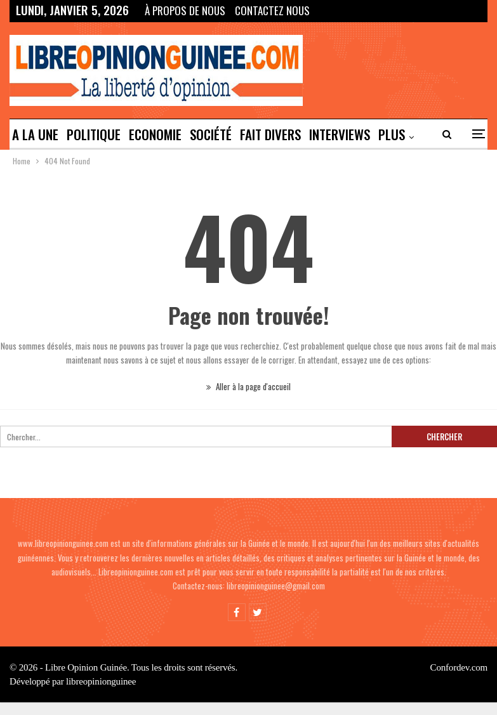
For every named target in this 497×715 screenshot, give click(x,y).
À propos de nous (185, 10)
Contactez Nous (272, 10)
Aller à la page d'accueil (248, 386)
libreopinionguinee (101, 681)
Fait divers (270, 134)
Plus (391, 134)
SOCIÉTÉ (211, 134)
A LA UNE (35, 134)
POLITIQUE (94, 134)
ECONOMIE (155, 134)
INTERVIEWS (339, 134)
